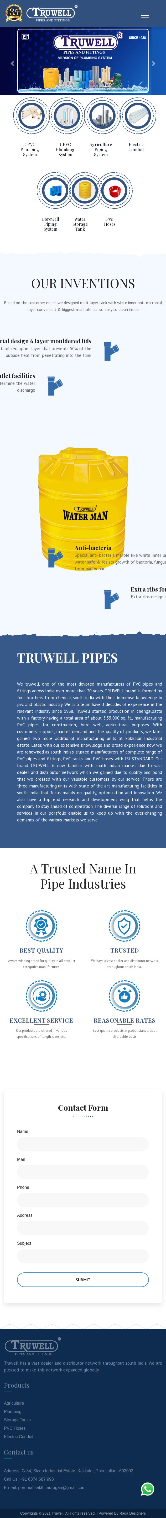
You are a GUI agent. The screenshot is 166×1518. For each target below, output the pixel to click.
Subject (24, 1243)
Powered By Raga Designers (122, 1513)
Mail (21, 1159)
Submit (83, 1279)
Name (22, 1131)
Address (25, 1215)
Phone (23, 1187)
